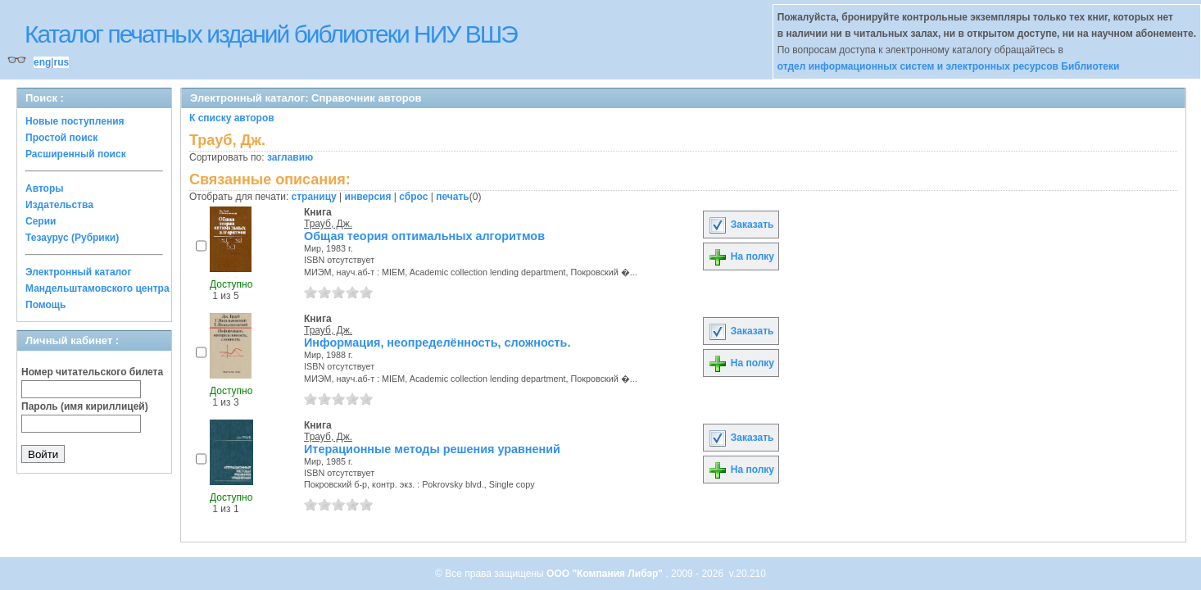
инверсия (368, 196)
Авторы (44, 188)
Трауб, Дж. (328, 223)
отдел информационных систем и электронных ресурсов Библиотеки (948, 66)
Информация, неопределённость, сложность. (437, 342)
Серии (40, 221)
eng (42, 62)
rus (61, 62)
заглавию (290, 157)
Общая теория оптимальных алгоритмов (424, 236)
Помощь (45, 305)
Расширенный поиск (75, 154)
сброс (413, 196)
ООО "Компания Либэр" (605, 573)
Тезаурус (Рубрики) (72, 237)
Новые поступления (75, 121)
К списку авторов (231, 118)
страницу (314, 196)
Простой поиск (61, 137)
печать (452, 196)
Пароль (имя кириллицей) (84, 406)
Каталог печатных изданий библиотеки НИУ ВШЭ (271, 34)
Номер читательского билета (92, 372)
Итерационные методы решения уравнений (432, 449)
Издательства (59, 205)
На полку (741, 256)
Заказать (740, 224)
